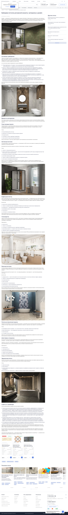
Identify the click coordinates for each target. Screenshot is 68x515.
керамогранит (11, 425)
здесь (7, 433)
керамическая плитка (33, 198)
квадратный (20, 199)
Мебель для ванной (20, 483)
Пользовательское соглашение (47, 513)
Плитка (31, 483)
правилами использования (50, 512)
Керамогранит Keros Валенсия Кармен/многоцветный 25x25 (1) (17, 446)
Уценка (24, 502)
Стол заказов (24, 7)
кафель (8, 199)
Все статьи (57, 42)
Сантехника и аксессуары (6, 504)
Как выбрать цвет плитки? (43, 474)
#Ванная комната (10, 461)
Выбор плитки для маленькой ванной (32, 475)
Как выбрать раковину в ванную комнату (55, 475)
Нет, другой (7, 6)
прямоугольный (24, 199)
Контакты (44, 1)
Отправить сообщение (52, 506)
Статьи (19, 7)
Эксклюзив (25, 505)
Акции (24, 496)
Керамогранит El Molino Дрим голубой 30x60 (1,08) (28, 446)
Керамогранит (35, 483)
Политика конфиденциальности (29, 513)
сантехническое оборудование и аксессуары (36, 425)
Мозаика (3, 499)
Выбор (3, 484)
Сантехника (6, 484)
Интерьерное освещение (6, 502)
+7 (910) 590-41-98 (44, 4)
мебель (3, 426)
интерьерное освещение (25, 425)
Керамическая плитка (5, 496)
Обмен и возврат (26, 1)
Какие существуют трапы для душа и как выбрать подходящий (7, 476)
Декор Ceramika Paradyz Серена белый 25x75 (6, 446)
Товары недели (25, 501)
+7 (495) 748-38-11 (53, 4)
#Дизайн (3, 461)
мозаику (19, 425)
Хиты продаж (25, 504)
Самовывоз (32, 1)
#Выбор (16, 461)
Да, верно (12, 6)
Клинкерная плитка (5, 501)
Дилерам (15, 498)
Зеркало (15, 483)
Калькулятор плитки (39, 507)
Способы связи (62, 4)
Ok (62, 511)
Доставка (38, 1)
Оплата (20, 1)
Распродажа (25, 499)
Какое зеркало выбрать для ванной (19, 475)
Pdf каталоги (30, 7)
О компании (14, 1)
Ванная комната (7, 483)
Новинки (24, 498)
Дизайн (3, 483)
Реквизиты (16, 501)
